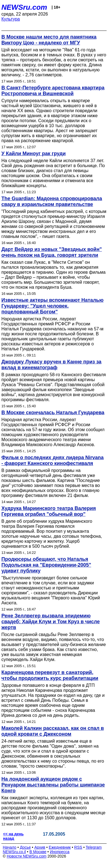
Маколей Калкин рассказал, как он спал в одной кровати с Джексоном (52, 731)
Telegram (94, 847)
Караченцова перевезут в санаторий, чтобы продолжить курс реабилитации (49, 675)
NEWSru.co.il (14, 852)
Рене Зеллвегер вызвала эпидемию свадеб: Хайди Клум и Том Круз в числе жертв (50, 621)
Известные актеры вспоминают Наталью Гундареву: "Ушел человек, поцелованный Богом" (52, 306)
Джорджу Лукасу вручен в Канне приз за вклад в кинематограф (51, 364)
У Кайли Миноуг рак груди (33, 153)
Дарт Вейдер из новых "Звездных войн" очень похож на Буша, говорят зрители (51, 252)
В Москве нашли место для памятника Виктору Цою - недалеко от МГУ (49, 40)
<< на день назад (13, 836)
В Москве (37, 852)
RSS (78, 847)
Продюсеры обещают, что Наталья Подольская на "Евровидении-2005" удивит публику (46, 565)
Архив (39, 847)
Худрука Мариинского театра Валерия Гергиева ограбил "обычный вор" (48, 511)
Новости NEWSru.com (26, 856)
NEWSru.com (24, 7)
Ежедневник (60, 847)
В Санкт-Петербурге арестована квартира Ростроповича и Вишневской (52, 90)
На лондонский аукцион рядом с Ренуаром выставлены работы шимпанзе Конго (53, 784)
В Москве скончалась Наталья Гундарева (52, 412)
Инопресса (60, 852)
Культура (10, 19)
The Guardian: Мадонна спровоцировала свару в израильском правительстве (51, 201)
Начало (9, 847)
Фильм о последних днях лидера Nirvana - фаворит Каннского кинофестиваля (52, 460)
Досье (25, 847)
